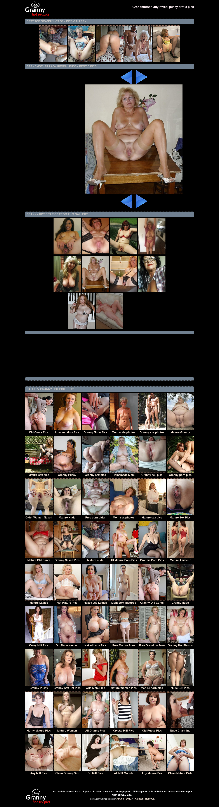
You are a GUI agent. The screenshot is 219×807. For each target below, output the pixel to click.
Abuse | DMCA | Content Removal (135, 798)
